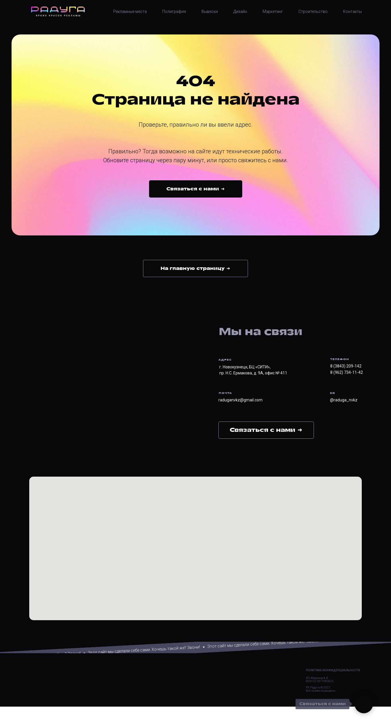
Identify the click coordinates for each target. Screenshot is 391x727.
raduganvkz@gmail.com (240, 400)
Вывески (210, 11)
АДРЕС (225, 359)
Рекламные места (130, 11)
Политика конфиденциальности (333, 690)
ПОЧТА (225, 393)
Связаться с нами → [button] (266, 430)
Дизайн (240, 11)
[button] (195, 189)
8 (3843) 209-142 (345, 366)
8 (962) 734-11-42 (346, 372)
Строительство (313, 11)
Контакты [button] (352, 11)
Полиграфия (174, 11)
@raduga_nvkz (343, 400)
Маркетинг (273, 11)
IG (332, 393)
